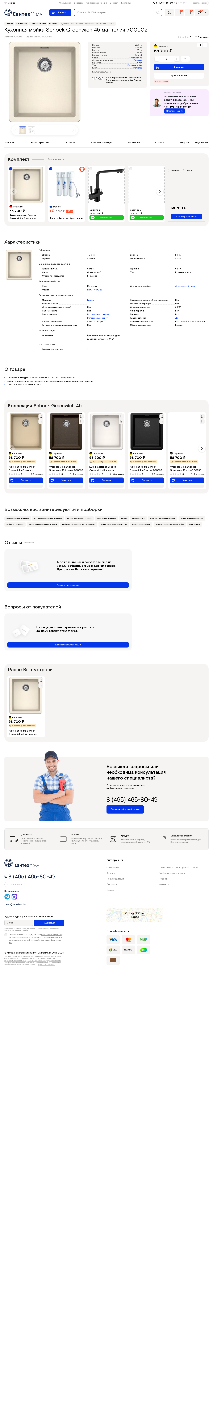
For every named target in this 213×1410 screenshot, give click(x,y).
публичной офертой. (46, 965)
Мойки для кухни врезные (192, 518)
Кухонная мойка (135, 65)
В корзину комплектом (186, 216)
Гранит (90, 300)
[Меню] (60, 12)
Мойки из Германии (15, 524)
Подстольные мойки (141, 524)
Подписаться (49, 923)
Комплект (9, 142)
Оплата (110, 890)
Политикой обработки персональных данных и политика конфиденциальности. (32, 959)
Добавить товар (102, 217)
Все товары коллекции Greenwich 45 (123, 77)
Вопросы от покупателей (194, 142)
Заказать (170, 67)
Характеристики (40, 142)
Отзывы (159, 142)
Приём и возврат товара (172, 873)
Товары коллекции (101, 142)
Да (176, 318)
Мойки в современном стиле (162, 518)
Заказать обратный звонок (125, 809)
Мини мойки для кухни (106, 518)
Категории (134, 142)
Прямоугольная (94, 290)
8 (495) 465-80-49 (166, 3)
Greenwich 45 (135, 58)
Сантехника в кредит (96, 3)
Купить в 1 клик (179, 75)
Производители (115, 878)
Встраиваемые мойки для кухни (48, 518)
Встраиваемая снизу (97, 318)
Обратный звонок (200, 3)
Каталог (110, 873)
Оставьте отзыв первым (68, 585)
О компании (65, 3)
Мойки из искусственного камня (43, 524)
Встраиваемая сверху (98, 314)
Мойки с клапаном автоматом (114, 524)
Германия (138, 60)
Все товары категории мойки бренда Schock (123, 81)
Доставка (78, 3)
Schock (138, 55)
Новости (163, 878)
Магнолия (137, 68)
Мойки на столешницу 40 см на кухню (78, 524)
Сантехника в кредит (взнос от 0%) (178, 867)
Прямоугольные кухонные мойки (170, 524)
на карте (138, 915)
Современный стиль (185, 286)
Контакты (126, 3)
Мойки (124, 518)
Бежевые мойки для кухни (18, 518)
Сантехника (194, 524)
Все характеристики (101, 72)
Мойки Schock (138, 518)
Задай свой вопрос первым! (68, 645)
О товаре (70, 142)
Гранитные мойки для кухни (79, 518)
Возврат (114, 3)
